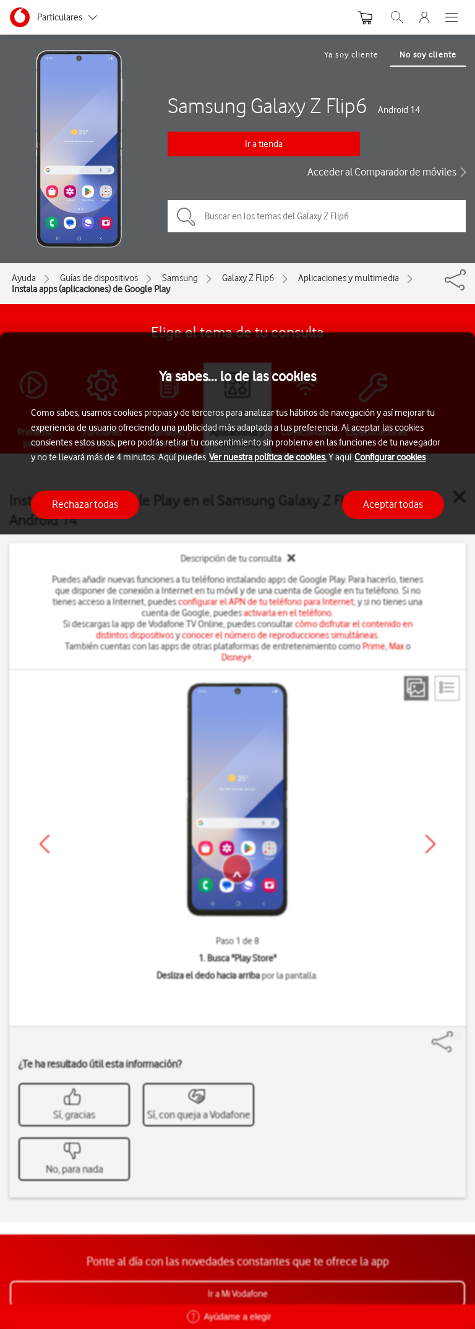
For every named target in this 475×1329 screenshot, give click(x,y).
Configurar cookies (390, 457)
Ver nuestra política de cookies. (268, 457)
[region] (237, 830)
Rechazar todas (85, 504)
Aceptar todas (393, 504)
